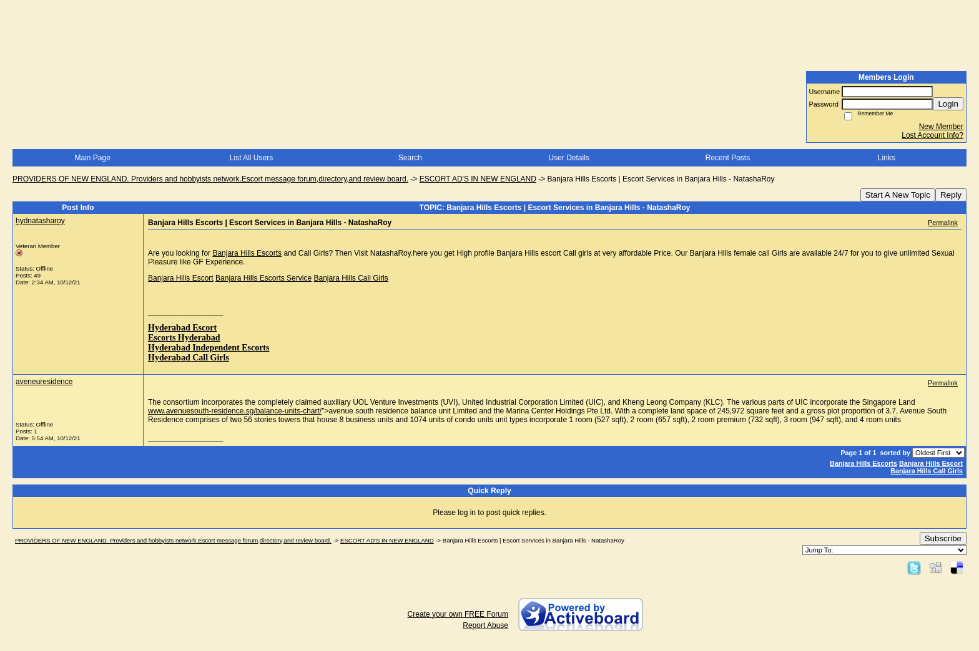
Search (410, 157)
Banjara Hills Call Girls (350, 278)
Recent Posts (728, 157)
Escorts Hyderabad (184, 337)
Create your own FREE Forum (458, 614)
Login (948, 104)
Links (886, 157)
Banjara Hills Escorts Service (263, 278)
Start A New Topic (897, 195)
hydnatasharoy (40, 220)
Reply (951, 195)
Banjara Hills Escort (181, 278)
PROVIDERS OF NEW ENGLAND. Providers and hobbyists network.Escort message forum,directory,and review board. (210, 179)
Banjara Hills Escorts (247, 253)
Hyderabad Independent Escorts (208, 347)
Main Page (92, 157)
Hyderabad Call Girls (188, 357)
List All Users (251, 157)
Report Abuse (485, 625)
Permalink (943, 222)
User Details (568, 157)
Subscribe (943, 538)
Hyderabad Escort (182, 327)
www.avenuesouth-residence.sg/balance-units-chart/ (235, 411)
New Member (941, 126)
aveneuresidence (44, 381)
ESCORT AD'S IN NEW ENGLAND (478, 179)
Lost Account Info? (932, 135)
